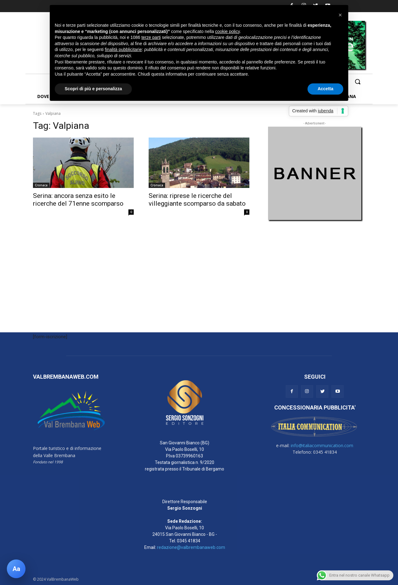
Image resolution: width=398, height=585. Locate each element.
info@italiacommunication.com (322, 445)
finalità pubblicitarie (123, 49)
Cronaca (41, 185)
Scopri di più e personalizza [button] (93, 88)
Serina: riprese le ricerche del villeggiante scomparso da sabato (197, 199)
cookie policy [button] (227, 31)
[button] (357, 81)
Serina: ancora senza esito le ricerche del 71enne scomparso (78, 199)
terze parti (151, 37)
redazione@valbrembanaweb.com (191, 547)
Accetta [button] (325, 88)
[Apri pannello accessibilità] (16, 568)
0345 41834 (188, 540)
